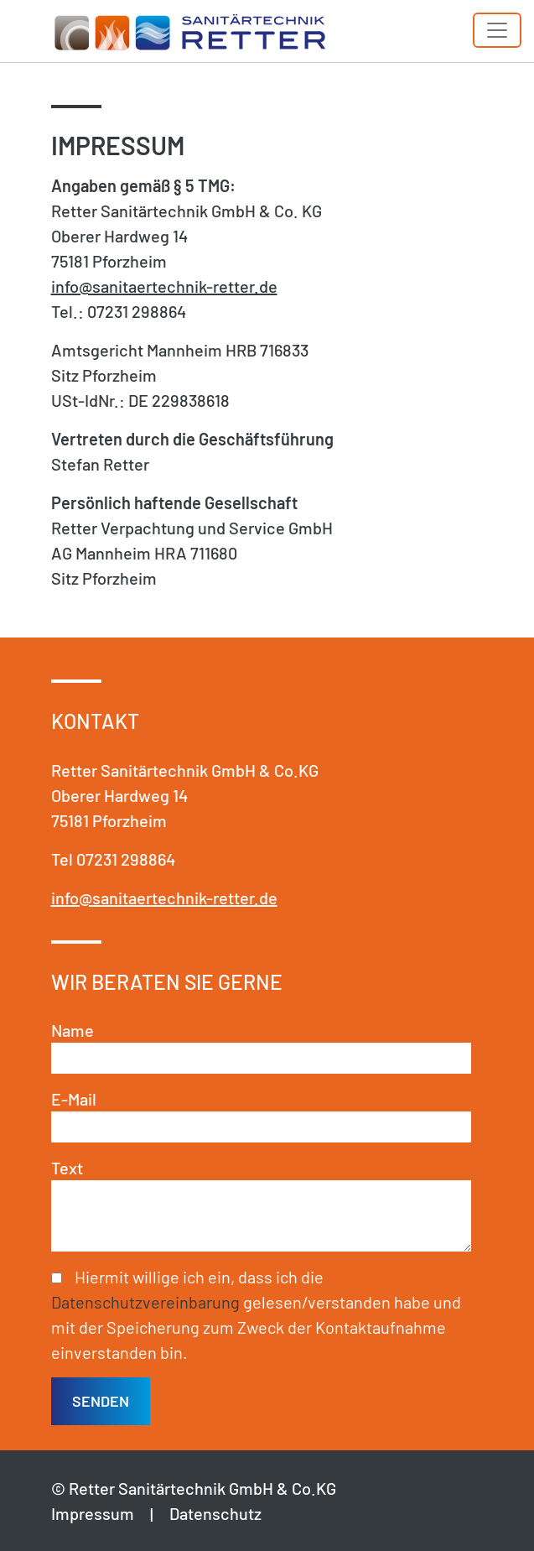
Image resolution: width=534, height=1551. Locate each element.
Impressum (92, 1513)
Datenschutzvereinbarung (145, 1302)
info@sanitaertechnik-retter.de (164, 286)
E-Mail (73, 1099)
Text (67, 1168)
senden (100, 1401)
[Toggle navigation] (497, 30)
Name (72, 1030)
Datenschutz (215, 1513)
